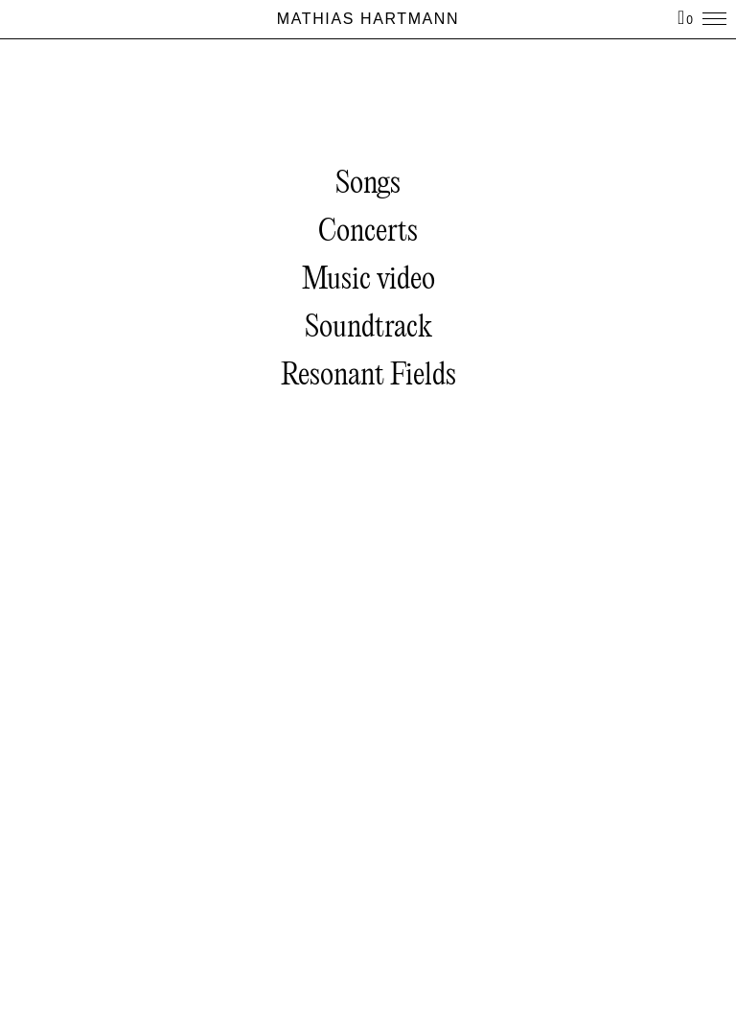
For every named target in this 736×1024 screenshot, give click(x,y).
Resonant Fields (368, 376)
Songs (368, 184)
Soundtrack (368, 328)
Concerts (368, 232)
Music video (368, 280)
